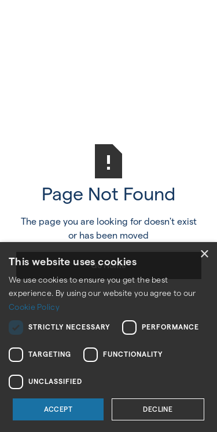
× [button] (204, 254)
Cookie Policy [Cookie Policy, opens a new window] (34, 307)
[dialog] (108, 337)
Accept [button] (58, 409)
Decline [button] (157, 409)
